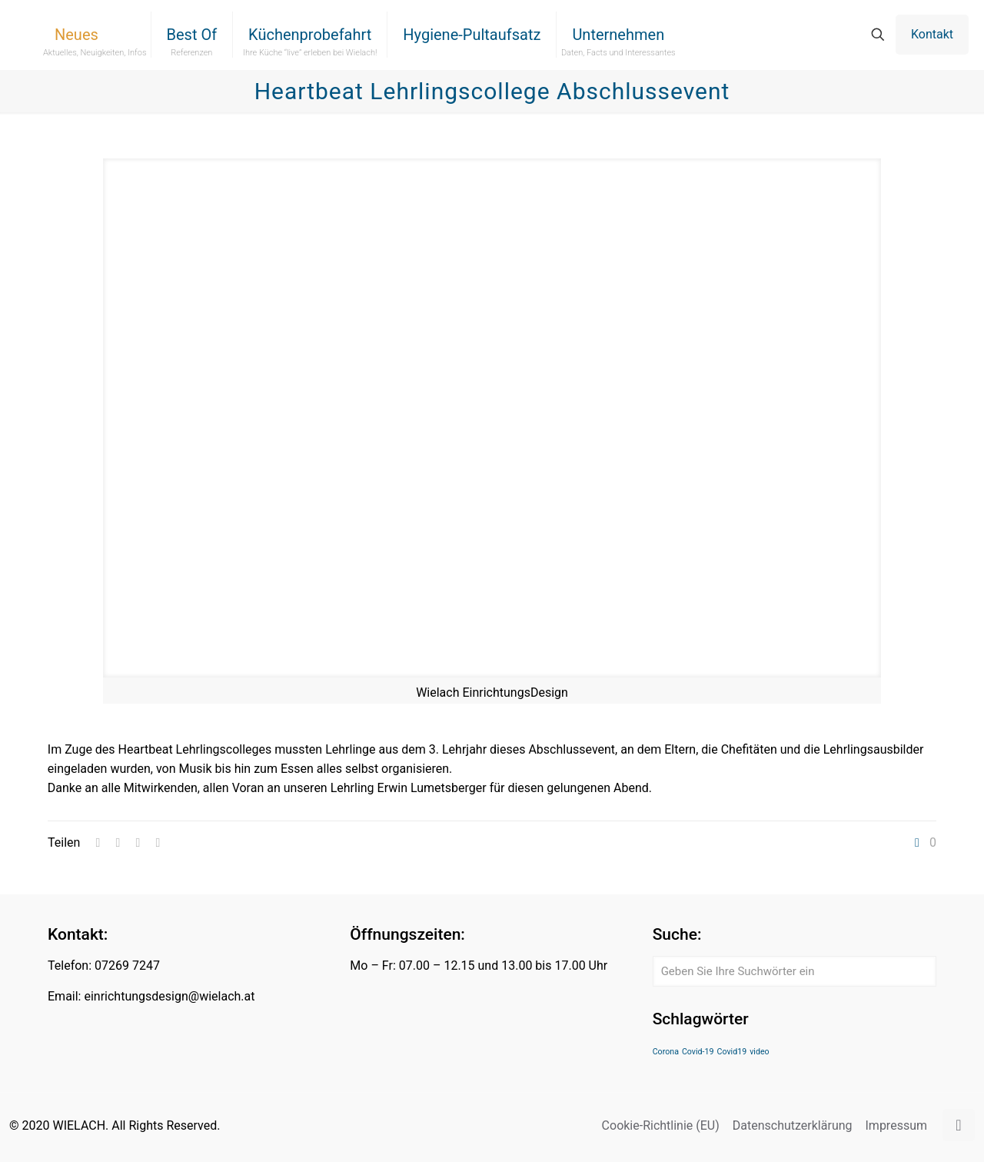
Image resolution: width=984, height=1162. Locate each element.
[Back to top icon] (958, 1125)
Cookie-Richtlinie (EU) (661, 1125)
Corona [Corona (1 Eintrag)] (666, 1052)
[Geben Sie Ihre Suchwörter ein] (794, 971)
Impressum (897, 1125)
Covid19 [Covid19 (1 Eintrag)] (732, 1052)
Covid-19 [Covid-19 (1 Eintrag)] (698, 1052)
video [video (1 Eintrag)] (760, 1052)
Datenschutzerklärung (793, 1125)
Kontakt (932, 34)
